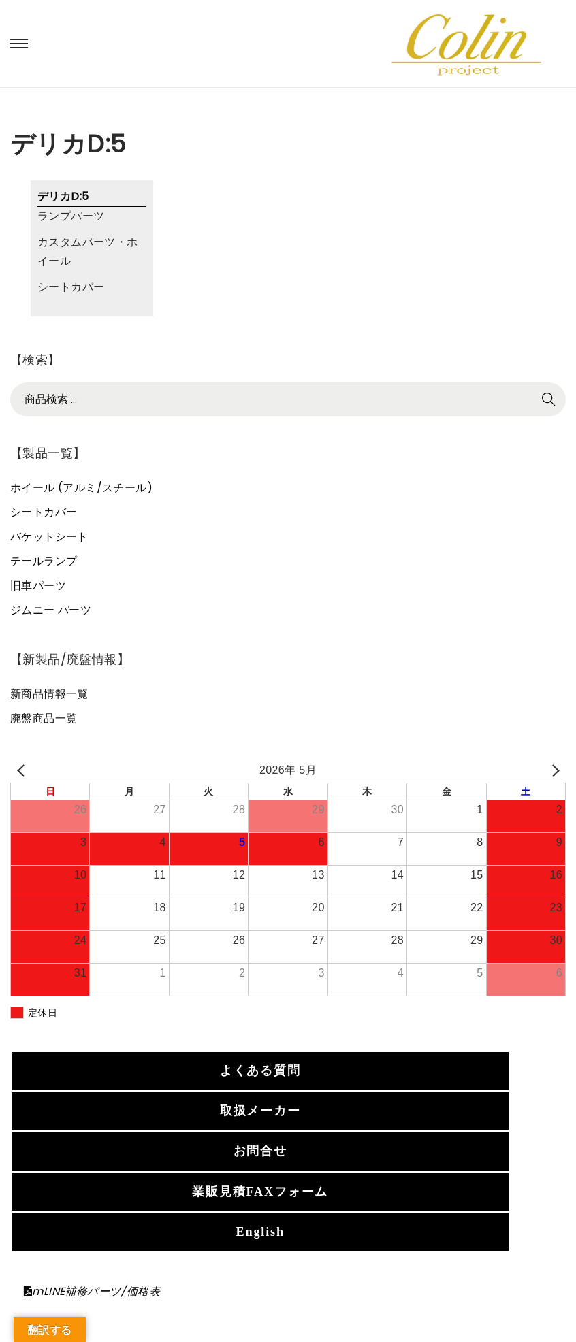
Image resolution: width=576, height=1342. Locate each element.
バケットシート (49, 536)
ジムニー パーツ (50, 610)
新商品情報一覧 (49, 694)
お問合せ (260, 1151)
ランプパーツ (70, 216)
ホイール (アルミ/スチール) (81, 487)
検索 (549, 399)
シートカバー (70, 287)
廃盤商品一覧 (43, 718)
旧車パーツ (38, 585)
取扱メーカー (260, 1110)
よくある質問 (260, 1070)
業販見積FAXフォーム (260, 1191)
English (260, 1232)
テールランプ (43, 561)
